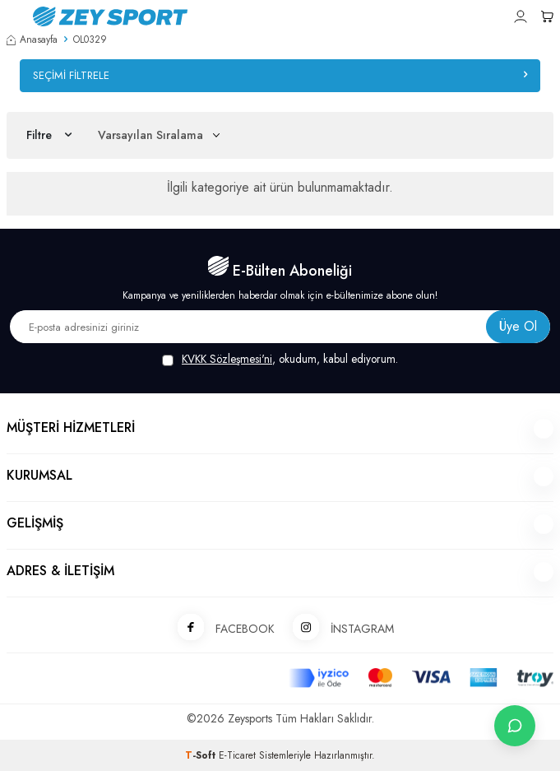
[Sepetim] (546, 16)
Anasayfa (32, 39)
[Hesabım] (520, 16)
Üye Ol (518, 326)
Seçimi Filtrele (280, 75)
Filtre (49, 135)
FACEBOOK (220, 628)
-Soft (202, 755)
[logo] (201, 16)
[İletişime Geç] (514, 725)
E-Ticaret (237, 755)
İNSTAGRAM (337, 628)
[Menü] (13, 15)
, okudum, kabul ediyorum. (280, 358)
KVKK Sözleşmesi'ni (227, 359)
